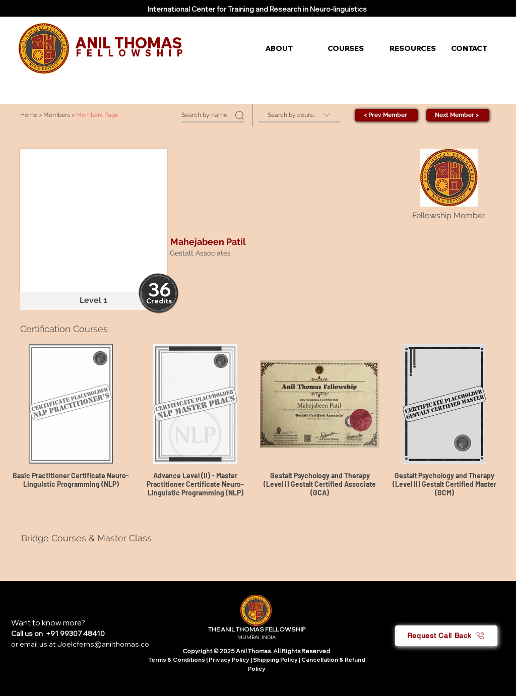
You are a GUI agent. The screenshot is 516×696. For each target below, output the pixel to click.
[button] (289, 48)
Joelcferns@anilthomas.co (103, 644)
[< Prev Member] (386, 115)
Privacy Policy (229, 659)
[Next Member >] (457, 115)
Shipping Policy (275, 659)
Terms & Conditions (176, 659)
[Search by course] (299, 115)
